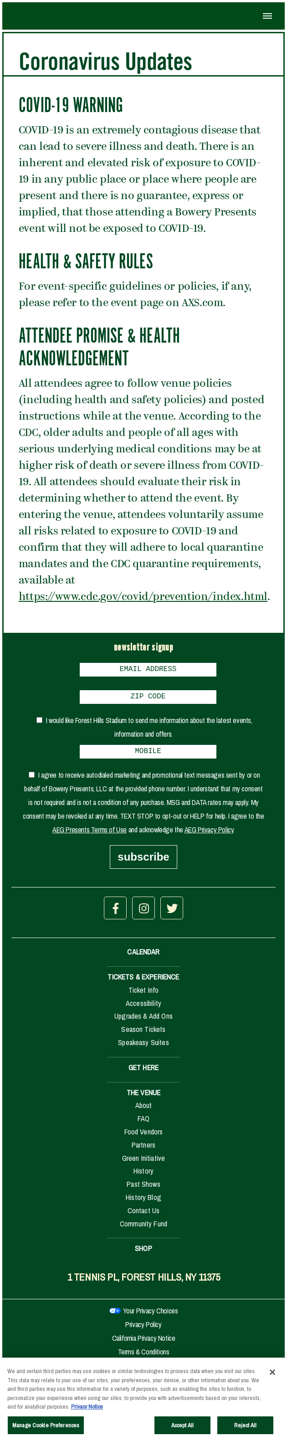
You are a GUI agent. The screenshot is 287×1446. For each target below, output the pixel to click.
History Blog (143, 1203)
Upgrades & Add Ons (143, 1021)
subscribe (143, 862)
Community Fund (143, 1229)
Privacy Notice (87, 1409)
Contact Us (144, 1216)
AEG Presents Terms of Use (89, 835)
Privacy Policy (143, 1330)
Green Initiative (143, 1164)
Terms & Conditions (143, 1357)
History (143, 1176)
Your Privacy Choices (150, 1316)
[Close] (272, 1375)
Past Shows (143, 1189)
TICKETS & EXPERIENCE (143, 982)
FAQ (143, 1124)
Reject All (245, 1428)
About (143, 1111)
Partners (143, 1150)
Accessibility (143, 1009)
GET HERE (143, 1073)
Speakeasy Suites (143, 1048)
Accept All (182, 1428)
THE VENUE (143, 1098)
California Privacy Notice (143, 1343)
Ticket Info (143, 995)
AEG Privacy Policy (209, 835)
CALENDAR (143, 957)
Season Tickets (143, 1035)
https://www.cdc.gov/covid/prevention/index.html (143, 597)
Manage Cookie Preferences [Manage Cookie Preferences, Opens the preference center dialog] (45, 1428)
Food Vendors (143, 1137)
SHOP (143, 1254)
